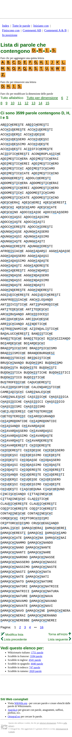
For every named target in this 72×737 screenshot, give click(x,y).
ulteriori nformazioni (48, 723)
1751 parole (37, 652)
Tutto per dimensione (42, 98)
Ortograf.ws (14, 716)
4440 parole (37, 663)
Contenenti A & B (55, 30)
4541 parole (35, 660)
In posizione (9, 35)
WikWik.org (20, 703)
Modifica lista (12, 634)
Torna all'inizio (59, 634)
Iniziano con (41, 25)
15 (47, 103)
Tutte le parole (21, 25)
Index (5, 25)
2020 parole (35, 671)
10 (12, 103)
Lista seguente (59, 639)
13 (33, 103)
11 (19, 103)
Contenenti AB (32, 30)
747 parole (34, 667)
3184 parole (36, 656)
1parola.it (13, 709)
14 (40, 103)
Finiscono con (11, 30)
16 (41, 627)
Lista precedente (14, 639)
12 (26, 103)
